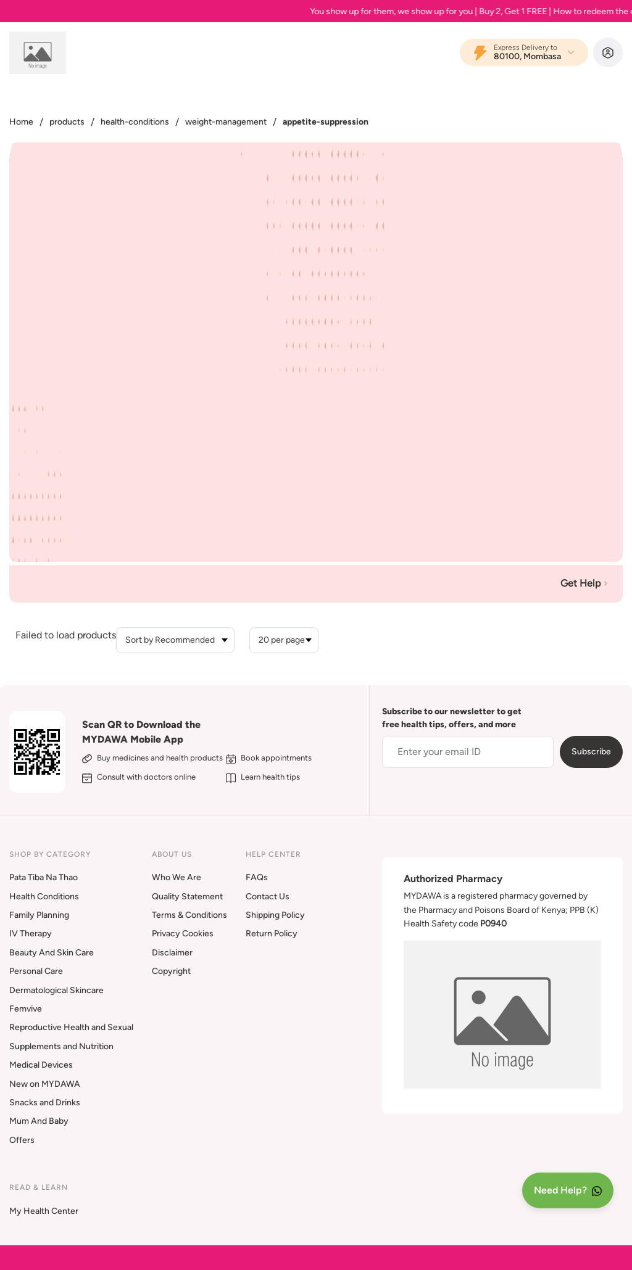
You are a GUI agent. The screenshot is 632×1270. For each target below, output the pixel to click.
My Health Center (43, 1211)
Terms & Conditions (189, 915)
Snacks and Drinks (44, 1102)
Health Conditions (44, 896)
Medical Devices (41, 1065)
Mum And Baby (39, 1121)
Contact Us (267, 896)
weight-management (226, 122)
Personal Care (36, 971)
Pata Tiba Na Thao (43, 877)
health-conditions (135, 122)
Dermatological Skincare (56, 990)
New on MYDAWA (44, 1084)
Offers (22, 1140)
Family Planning (39, 915)
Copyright (171, 971)
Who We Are (176, 877)
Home (21, 122)
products (67, 122)
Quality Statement (187, 896)
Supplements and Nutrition (61, 1046)
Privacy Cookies (183, 933)
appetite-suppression (325, 122)
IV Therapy (30, 933)
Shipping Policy (275, 915)
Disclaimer (172, 952)
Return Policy (271, 933)
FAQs (257, 877)
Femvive (25, 1009)
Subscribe (591, 751)
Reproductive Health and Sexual (71, 1027)
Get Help (585, 583)
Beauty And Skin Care (51, 952)
